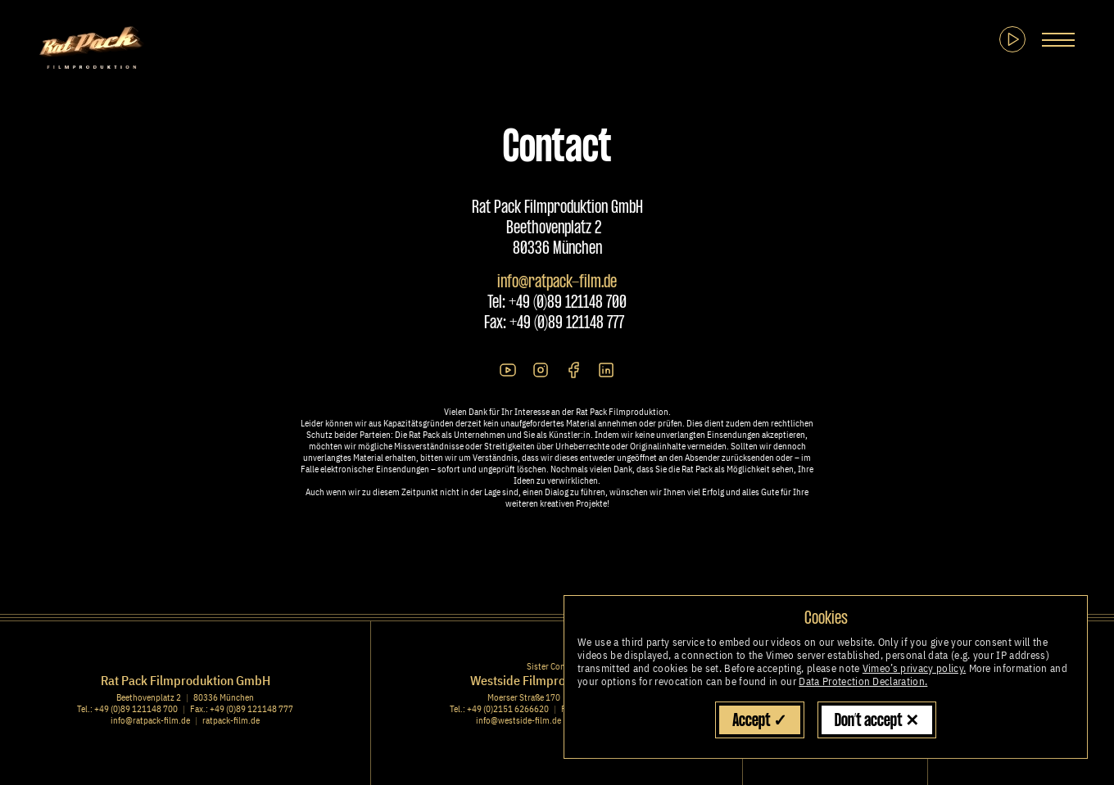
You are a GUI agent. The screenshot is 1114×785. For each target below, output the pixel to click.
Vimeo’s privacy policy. (914, 668)
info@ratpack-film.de (557, 282)
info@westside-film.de (518, 720)
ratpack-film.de (231, 720)
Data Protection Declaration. (863, 681)
